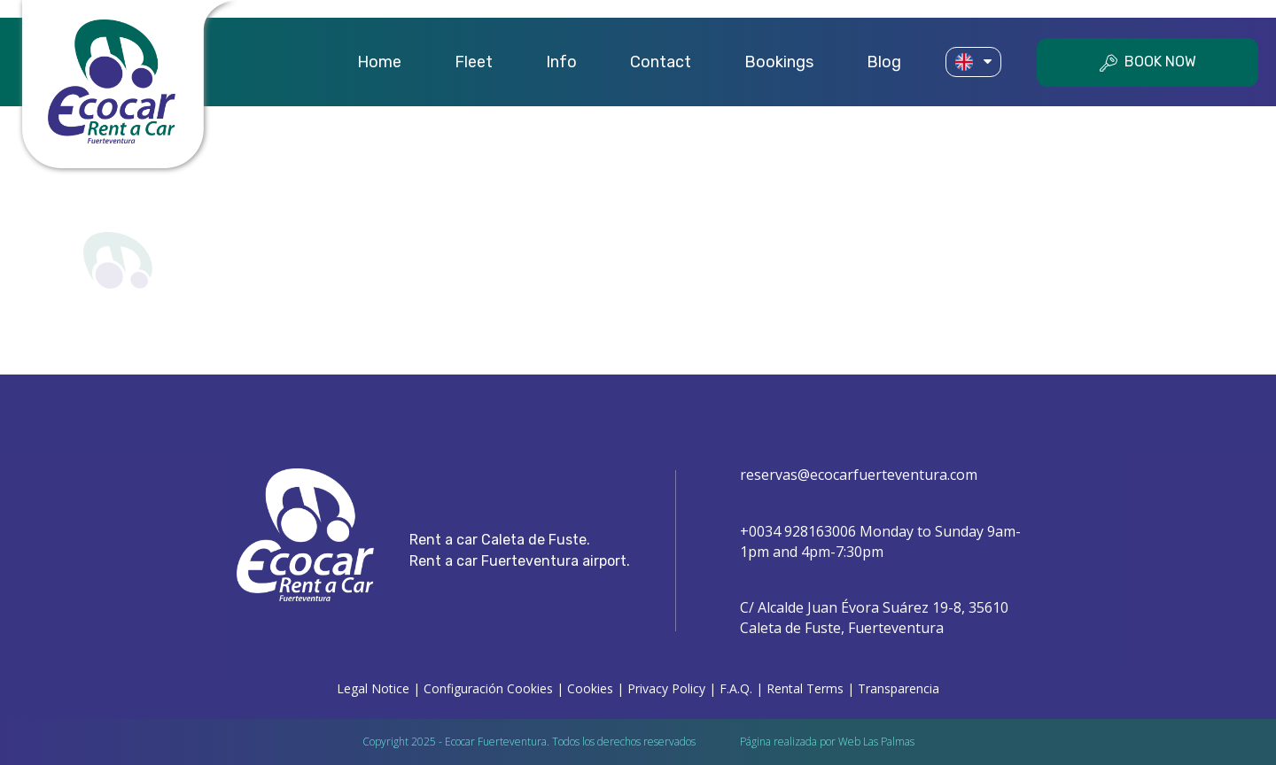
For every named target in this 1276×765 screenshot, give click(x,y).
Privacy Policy (666, 688)
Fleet (474, 62)
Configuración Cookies (488, 688)
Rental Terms (805, 688)
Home (379, 62)
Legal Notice (373, 688)
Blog (884, 62)
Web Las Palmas (876, 741)
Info (561, 62)
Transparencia (898, 688)
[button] (973, 62)
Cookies (590, 688)
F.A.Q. (736, 688)
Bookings (778, 62)
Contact (660, 62)
